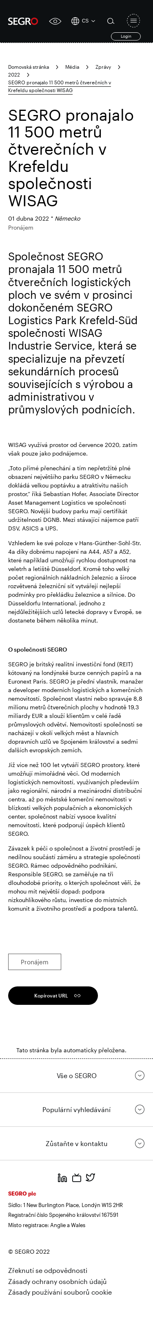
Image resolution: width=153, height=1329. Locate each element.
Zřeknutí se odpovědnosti (47, 1270)
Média (72, 67)
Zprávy (103, 67)
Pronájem (35, 962)
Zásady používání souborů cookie (60, 1292)
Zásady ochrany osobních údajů (57, 1281)
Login (126, 36)
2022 (14, 74)
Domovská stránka (28, 67)
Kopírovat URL (51, 995)
